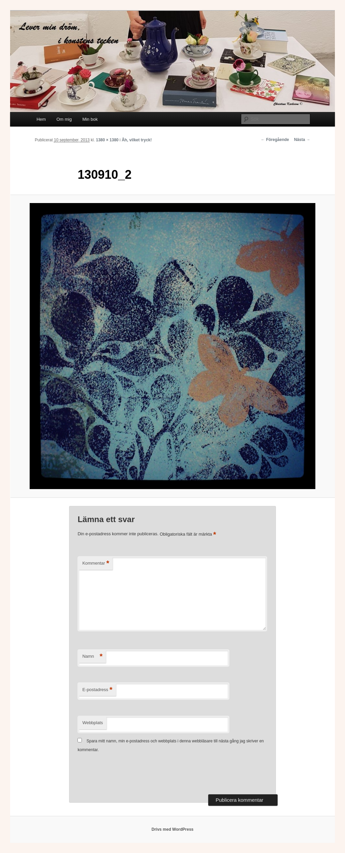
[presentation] (128, 774)
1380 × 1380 (107, 140)
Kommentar (95, 563)
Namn (92, 656)
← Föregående (275, 139)
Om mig (64, 119)
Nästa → (302, 139)
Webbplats (92, 722)
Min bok (90, 119)
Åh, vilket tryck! (137, 140)
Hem (40, 119)
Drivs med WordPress (173, 829)
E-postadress (97, 690)
